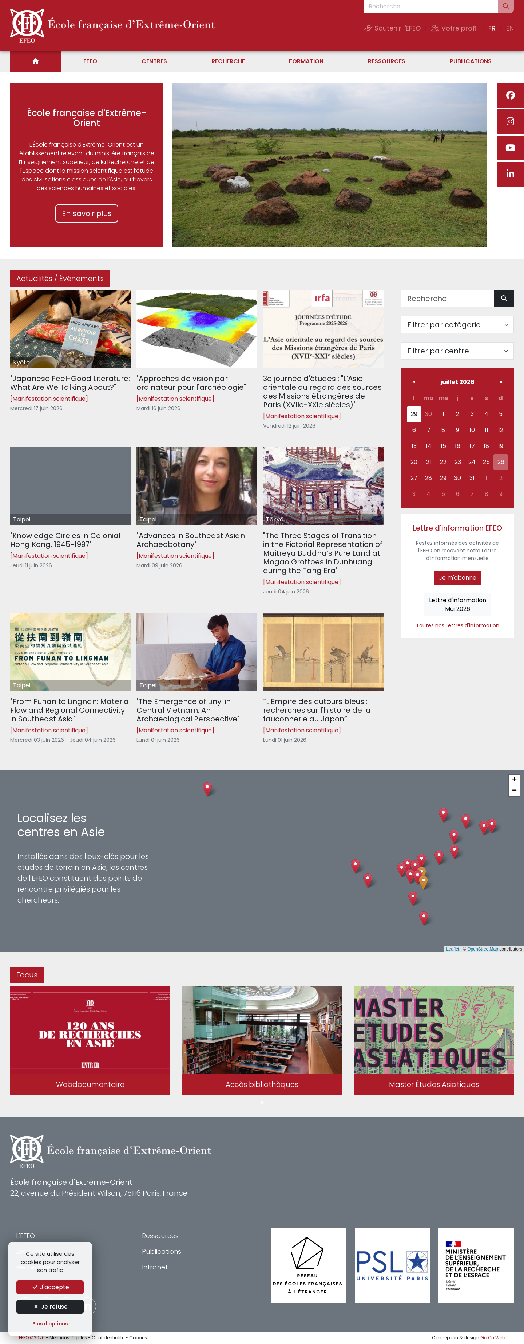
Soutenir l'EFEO (392, 28)
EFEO (90, 61)
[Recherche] (448, 298)
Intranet (155, 1267)
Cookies (138, 1338)
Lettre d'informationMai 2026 (457, 604)
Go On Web (492, 1338)
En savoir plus (87, 213)
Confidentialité (108, 1338)
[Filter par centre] (457, 351)
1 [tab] (262, 1103)
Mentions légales (68, 1338)
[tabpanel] (90, 1041)
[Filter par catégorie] (457, 324)
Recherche (228, 61)
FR (492, 28)
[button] (410, 876)
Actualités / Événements (60, 278)
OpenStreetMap (482, 949)
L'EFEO (25, 1235)
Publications (471, 61)
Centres (154, 61)
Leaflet (452, 949)
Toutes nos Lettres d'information (457, 625)
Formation (306, 61)
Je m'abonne (457, 577)
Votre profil (454, 28)
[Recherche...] (431, 6)
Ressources (386, 61)
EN (510, 28)
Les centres (34, 1251)
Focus (26, 975)
